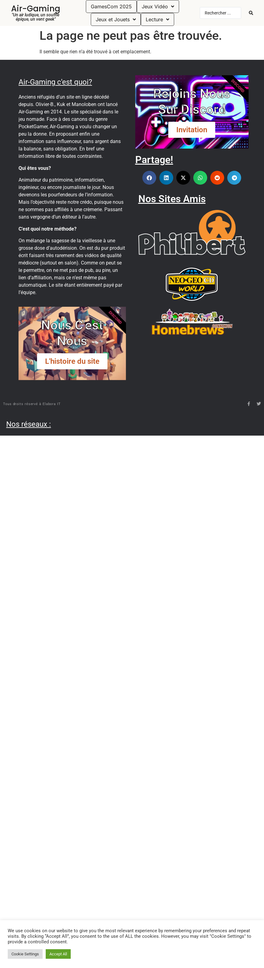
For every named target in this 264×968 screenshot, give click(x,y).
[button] (149, 178)
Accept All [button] (58, 954)
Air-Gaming (35, 8)
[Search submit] (251, 13)
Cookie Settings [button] (25, 954)
